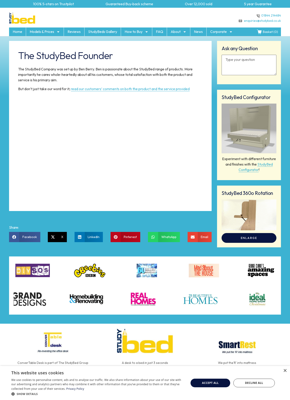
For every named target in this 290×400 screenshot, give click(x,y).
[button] (24, 237)
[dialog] (145, 383)
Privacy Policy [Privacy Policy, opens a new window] (75, 389)
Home (17, 31)
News (198, 31)
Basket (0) (267, 32)
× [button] (285, 371)
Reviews (74, 31)
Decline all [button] (254, 383)
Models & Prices (45, 32)
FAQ (159, 31)
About (178, 32)
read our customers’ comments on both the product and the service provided (130, 89)
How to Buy (136, 32)
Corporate (221, 32)
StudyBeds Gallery (102, 31)
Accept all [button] (210, 383)
